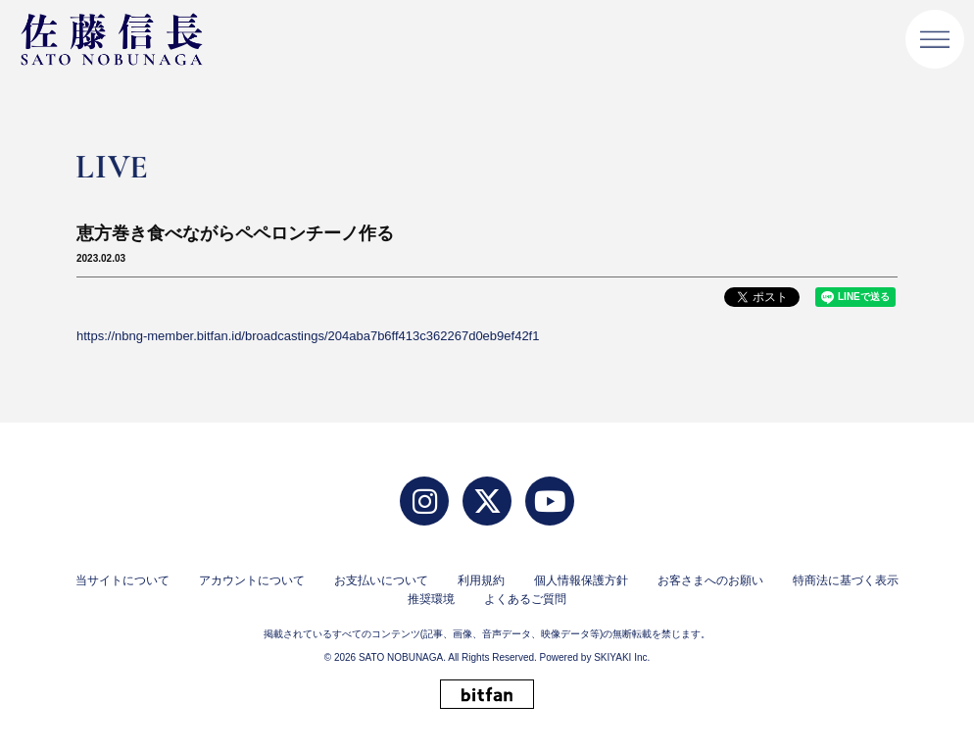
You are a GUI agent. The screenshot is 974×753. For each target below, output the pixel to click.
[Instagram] (424, 501)
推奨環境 (431, 599)
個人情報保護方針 (581, 580)
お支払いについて (381, 580)
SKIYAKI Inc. (622, 657)
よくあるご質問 (525, 599)
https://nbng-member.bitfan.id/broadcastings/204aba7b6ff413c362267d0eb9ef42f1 (307, 335)
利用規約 (481, 580)
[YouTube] (549, 501)
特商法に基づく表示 (846, 580)
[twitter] (487, 501)
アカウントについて (252, 580)
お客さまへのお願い (710, 580)
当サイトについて (122, 580)
